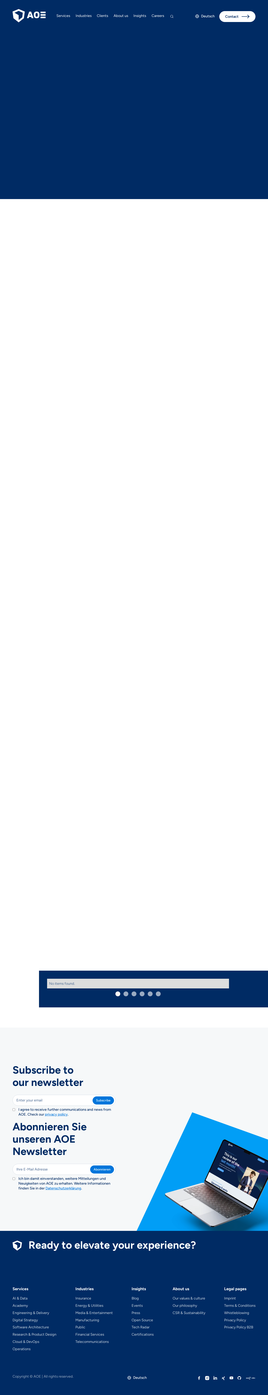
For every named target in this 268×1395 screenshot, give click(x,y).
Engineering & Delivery (31, 1313)
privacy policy (56, 1114)
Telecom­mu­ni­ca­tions (92, 1342)
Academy (20, 1306)
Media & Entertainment (94, 1313)
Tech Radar (141, 1327)
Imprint (230, 1298)
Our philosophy (185, 1306)
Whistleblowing (236, 1313)
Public (80, 1327)
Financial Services (89, 1335)
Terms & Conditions (239, 1306)
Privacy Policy (235, 1320)
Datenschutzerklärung (63, 1188)
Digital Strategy (25, 1320)
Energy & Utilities (89, 1306)
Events (137, 1306)
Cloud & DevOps (26, 1342)
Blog (135, 1298)
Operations (22, 1349)
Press (136, 1313)
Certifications (143, 1335)
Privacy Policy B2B (238, 1327)
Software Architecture (31, 1327)
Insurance (83, 1298)
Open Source (142, 1320)
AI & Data (20, 1298)
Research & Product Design (34, 1335)
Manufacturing (87, 1320)
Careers (158, 16)
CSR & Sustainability (189, 1313)
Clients (102, 16)
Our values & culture (189, 1298)
